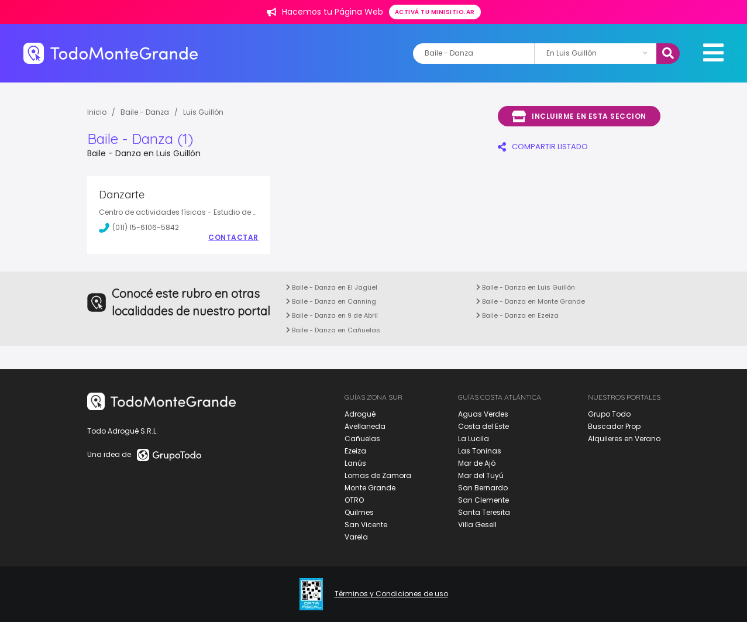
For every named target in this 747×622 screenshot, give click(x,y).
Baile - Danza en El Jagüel (331, 287)
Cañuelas (362, 439)
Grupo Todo (609, 414)
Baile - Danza (145, 112)
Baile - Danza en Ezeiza (517, 315)
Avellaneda (365, 426)
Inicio (96, 112)
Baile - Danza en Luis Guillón (525, 287)
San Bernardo (483, 488)
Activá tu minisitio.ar (435, 12)
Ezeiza (355, 451)
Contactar (233, 237)
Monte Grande (370, 488)
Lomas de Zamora (378, 475)
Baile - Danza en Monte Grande (530, 301)
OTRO (354, 500)
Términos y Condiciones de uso (391, 594)
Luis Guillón (203, 112)
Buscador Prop (614, 426)
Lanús (355, 463)
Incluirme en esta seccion (579, 116)
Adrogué (360, 414)
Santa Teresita (484, 512)
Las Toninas (479, 451)
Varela (356, 537)
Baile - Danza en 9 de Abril (332, 315)
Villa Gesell (477, 525)
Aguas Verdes (483, 414)
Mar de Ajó (476, 463)
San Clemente (483, 500)
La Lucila (473, 439)
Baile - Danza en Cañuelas (333, 330)
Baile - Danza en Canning (331, 301)
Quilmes (359, 512)
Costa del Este (483, 426)
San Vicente (366, 525)
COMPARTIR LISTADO (543, 146)
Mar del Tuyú (481, 475)
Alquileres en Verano (624, 439)
